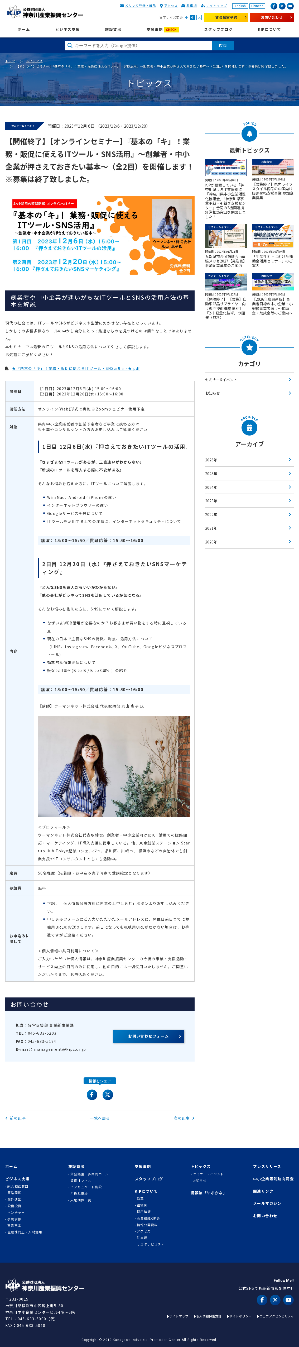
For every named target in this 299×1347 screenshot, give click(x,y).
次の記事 (184, 1118)
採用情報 (144, 1212)
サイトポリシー (240, 1316)
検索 (223, 45)
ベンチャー (16, 1212)
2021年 (211, 528)
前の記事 (15, 1118)
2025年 (211, 473)
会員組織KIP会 (148, 1218)
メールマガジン (267, 1203)
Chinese (257, 6)
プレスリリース (267, 1166)
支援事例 (163, 29)
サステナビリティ (151, 1244)
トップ (10, 61)
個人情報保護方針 (208, 1316)
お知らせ (212, 393)
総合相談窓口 (17, 1186)
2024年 (211, 487)
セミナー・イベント (208, 1174)
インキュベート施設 (86, 1187)
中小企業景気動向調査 (273, 1179)
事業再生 (14, 1225)
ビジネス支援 (67, 29)
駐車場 (191, 5)
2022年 (211, 514)
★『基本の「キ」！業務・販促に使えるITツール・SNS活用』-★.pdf (76, 368)
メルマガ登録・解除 (140, 5)
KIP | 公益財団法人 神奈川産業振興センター (45, 11)
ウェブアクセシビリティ (276, 1316)
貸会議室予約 (226, 17)
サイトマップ (216, 5)
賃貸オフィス (80, 1180)
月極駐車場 (79, 1193)
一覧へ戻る (100, 1118)
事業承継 (14, 1219)
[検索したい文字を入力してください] (138, 45)
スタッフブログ (218, 29)
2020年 (211, 541)
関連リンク (263, 1191)
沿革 (140, 1198)
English (240, 6)
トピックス (34, 61)
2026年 (211, 459)
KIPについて (269, 29)
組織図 (142, 1205)
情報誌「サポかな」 (209, 1193)
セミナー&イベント (221, 379)
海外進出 (14, 1199)
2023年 (211, 500)
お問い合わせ (271, 17)
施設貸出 (113, 29)
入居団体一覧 (80, 1200)
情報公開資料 (147, 1225)
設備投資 (14, 1206)
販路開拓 (14, 1193)
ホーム (24, 29)
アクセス (171, 5)
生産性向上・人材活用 (24, 1232)
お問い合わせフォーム (148, 1036)
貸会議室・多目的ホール (89, 1174)
